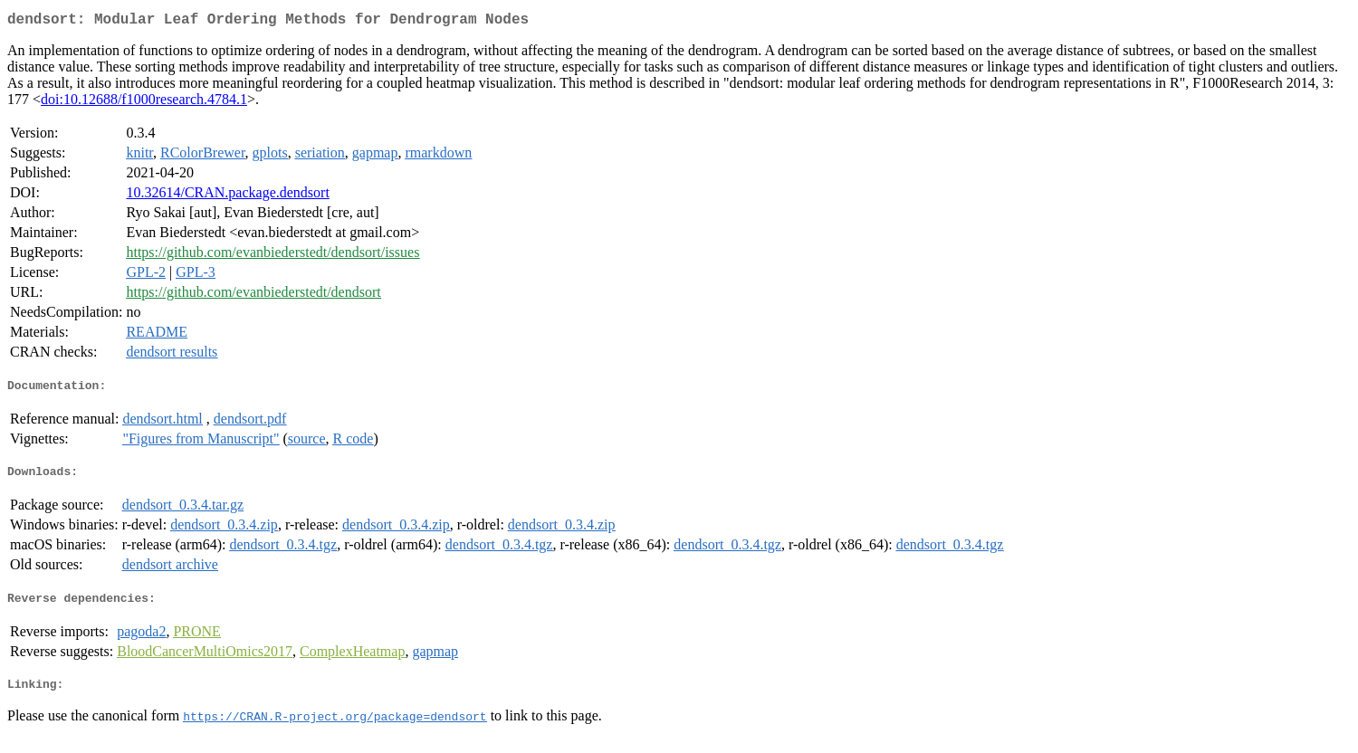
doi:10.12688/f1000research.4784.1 (144, 102)
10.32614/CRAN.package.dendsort (227, 196)
